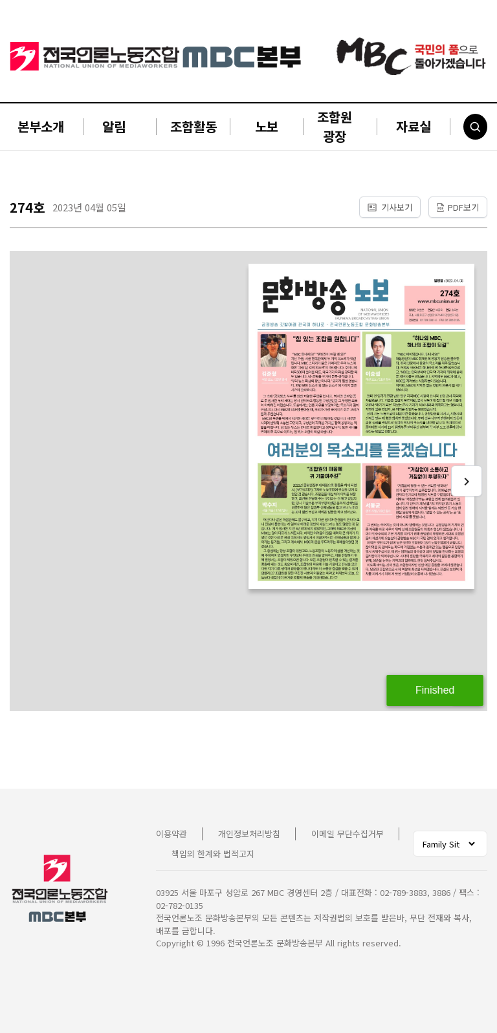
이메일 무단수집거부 (347, 833)
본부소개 (40, 126)
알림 (114, 126)
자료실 (413, 126)
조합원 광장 (334, 126)
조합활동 (193, 126)
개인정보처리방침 (249, 833)
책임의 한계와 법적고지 (212, 853)
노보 (266, 126)
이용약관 (171, 833)
